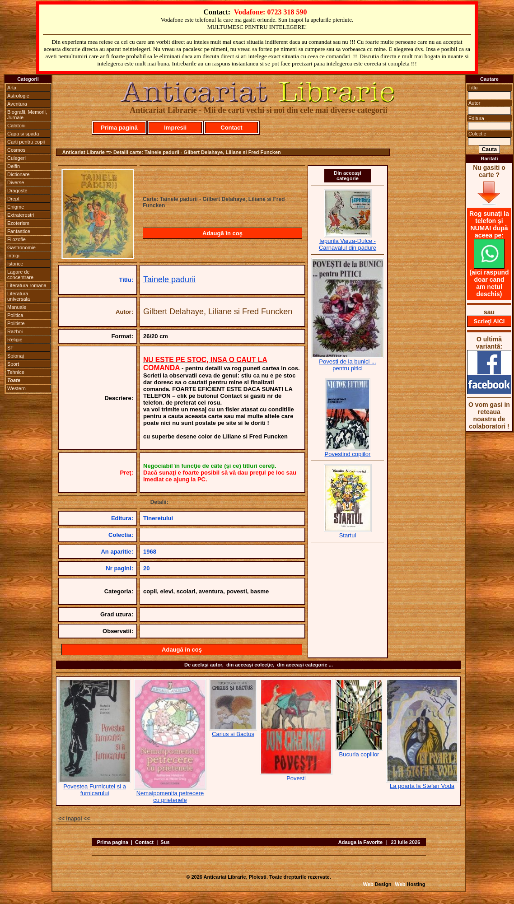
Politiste (16, 323)
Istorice (15, 263)
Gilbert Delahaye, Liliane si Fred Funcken (217, 311)
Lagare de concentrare (20, 274)
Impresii (175, 127)
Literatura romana (27, 285)
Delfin (13, 166)
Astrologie (18, 95)
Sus (164, 842)
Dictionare (18, 174)
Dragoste (17, 190)
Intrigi (13, 255)
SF (10, 347)
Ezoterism (18, 223)
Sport (13, 364)
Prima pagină (119, 127)
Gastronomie (21, 247)
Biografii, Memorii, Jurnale (27, 114)
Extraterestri (20, 215)
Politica (15, 315)
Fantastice (18, 231)
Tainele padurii (169, 279)
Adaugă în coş (222, 233)
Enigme (15, 207)
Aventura (17, 104)
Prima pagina (112, 842)
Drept (13, 198)
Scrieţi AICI (489, 321)
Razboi (15, 331)
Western (16, 388)
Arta (11, 87)
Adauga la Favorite (360, 842)
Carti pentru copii (26, 141)
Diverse (15, 182)
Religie (15, 339)
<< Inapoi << (74, 818)
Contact (231, 127)
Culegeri (16, 158)
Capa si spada (23, 133)
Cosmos (16, 150)
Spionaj (15, 356)
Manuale (16, 307)
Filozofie (16, 239)
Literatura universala (18, 296)
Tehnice (15, 372)
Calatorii (16, 125)
